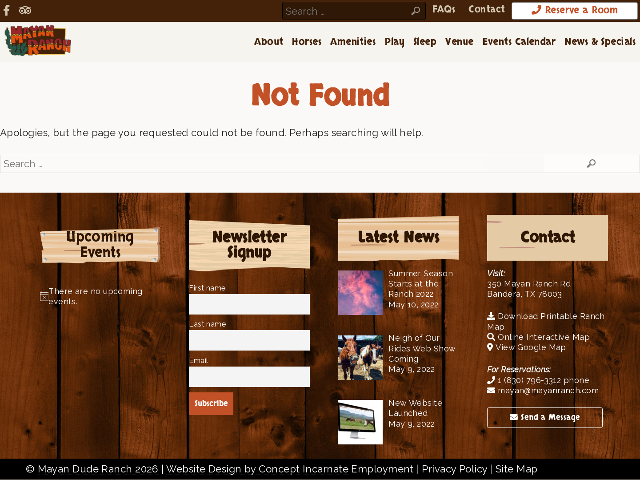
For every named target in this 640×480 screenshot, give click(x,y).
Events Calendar (519, 42)
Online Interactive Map (538, 337)
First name (207, 288)
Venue (459, 42)
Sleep (424, 42)
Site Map (517, 469)
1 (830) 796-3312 (524, 380)
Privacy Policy (454, 469)
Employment (382, 469)
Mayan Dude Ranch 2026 (98, 469)
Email (198, 361)
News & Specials (600, 42)
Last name (207, 324)
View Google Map (526, 347)
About (268, 42)
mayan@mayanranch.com (543, 390)
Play (394, 42)
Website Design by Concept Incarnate (257, 469)
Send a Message (545, 418)
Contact (483, 9)
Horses (306, 42)
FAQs (440, 9)
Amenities (353, 42)
